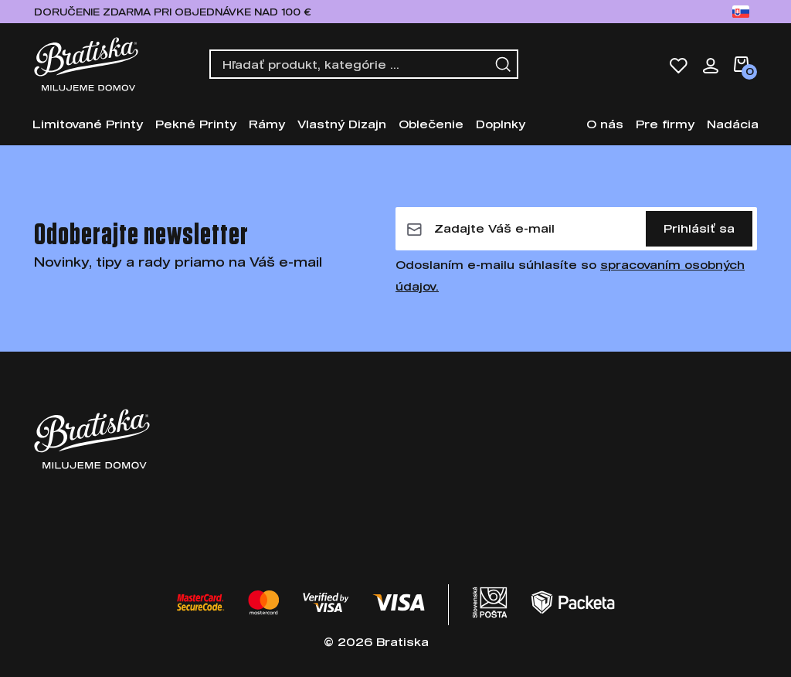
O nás (604, 124)
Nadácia (733, 124)
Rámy (267, 124)
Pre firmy (665, 124)
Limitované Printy (87, 124)
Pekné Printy (195, 124)
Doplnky (500, 124)
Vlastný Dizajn (341, 124)
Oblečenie (431, 124)
